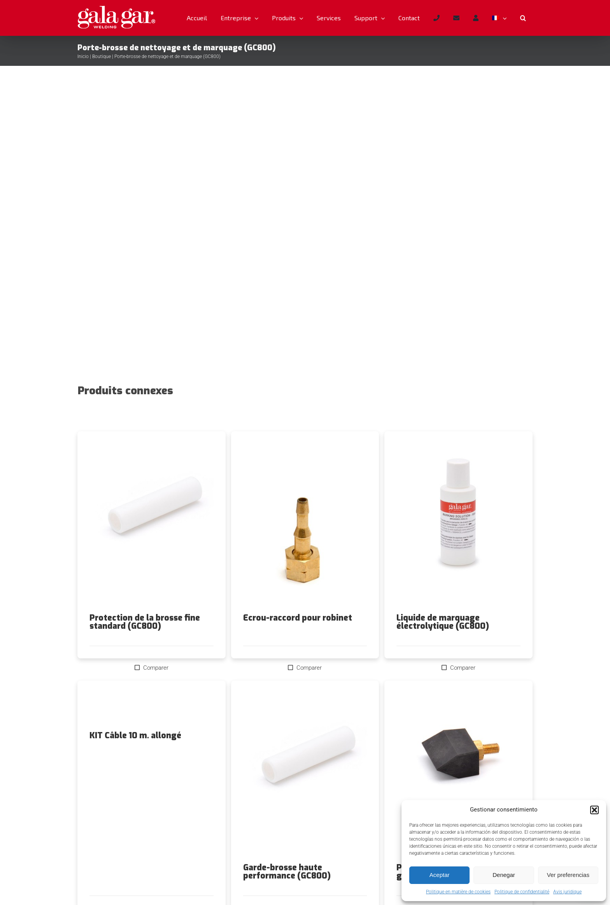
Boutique (101, 56)
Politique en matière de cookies (458, 891)
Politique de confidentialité (521, 891)
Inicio (83, 56)
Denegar (504, 874)
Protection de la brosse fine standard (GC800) (144, 622)
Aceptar (439, 874)
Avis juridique (567, 891)
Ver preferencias (568, 874)
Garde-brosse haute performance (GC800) (287, 871)
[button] (594, 810)
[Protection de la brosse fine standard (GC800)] (151, 522)
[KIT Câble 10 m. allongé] (151, 705)
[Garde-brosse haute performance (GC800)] (305, 771)
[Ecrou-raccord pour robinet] (305, 522)
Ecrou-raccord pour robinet (297, 617)
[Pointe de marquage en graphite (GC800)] (458, 771)
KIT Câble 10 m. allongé (135, 735)
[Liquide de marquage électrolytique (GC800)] (458, 522)
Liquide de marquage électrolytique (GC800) (442, 622)
